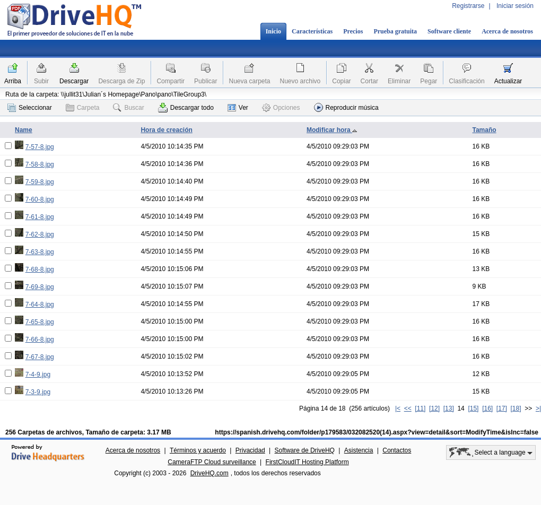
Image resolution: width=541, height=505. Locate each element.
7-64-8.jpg (39, 304)
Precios (353, 31)
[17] (501, 408)
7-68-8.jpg (39, 269)
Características (312, 31)
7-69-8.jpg (39, 287)
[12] (434, 408)
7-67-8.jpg (39, 357)
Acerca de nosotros (507, 31)
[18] (516, 408)
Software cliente (449, 31)
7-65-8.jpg (39, 322)
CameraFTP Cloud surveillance (212, 462)
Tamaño (484, 130)
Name (23, 130)
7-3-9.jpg (37, 392)
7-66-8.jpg (39, 339)
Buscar (128, 107)
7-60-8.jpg (39, 199)
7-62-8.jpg (39, 234)
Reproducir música (346, 107)
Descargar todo (186, 107)
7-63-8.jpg (39, 252)
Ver (238, 107)
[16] (487, 408)
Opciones (281, 107)
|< (397, 408)
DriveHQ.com (209, 473)
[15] (473, 408)
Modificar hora (332, 130)
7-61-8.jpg (39, 217)
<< (408, 408)
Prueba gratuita (395, 31)
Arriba (12, 81)
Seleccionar (29, 107)
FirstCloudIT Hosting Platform (307, 462)
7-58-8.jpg (39, 164)
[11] (420, 408)
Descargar (74, 81)
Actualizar (508, 81)
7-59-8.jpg (39, 182)
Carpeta (83, 107)
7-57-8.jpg (39, 147)
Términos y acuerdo (198, 450)
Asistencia (358, 450)
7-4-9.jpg (37, 374)
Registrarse (468, 6)
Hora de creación (166, 130)
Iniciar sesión (515, 6)
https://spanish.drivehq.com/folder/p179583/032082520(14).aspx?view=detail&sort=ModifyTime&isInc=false (376, 432)
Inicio (273, 31)
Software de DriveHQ (305, 450)
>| (538, 408)
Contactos (396, 450)
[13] (448, 408)
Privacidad (250, 450)
